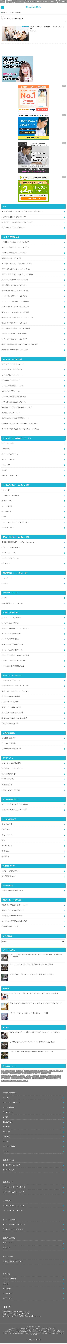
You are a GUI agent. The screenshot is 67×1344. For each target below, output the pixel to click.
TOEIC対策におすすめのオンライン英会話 (16, 269)
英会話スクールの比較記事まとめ (13, 1230)
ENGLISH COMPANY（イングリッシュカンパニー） (19, 542)
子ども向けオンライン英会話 (11, 749)
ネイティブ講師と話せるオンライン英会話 (16, 248)
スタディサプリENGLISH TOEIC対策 (14, 810)
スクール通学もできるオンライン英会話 (15, 307)
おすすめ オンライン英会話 (9, 1076)
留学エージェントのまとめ (11, 790)
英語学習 (4, 1071)
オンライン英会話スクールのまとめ (14, 661)
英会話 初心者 (29, 1076)
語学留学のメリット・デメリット (13, 769)
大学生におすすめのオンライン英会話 (14, 339)
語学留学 (6, 1117)
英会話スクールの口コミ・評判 (12, 713)
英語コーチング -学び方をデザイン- (14, 228)
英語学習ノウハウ (58, 1)
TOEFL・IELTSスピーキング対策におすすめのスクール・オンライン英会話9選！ (34, 1032)
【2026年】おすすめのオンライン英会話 (15, 242)
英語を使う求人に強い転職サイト (13, 911)
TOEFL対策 (36, 1)
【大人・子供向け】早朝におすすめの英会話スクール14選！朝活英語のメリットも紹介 (36, 1004)
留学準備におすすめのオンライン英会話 (15, 350)
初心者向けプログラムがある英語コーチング (17, 408)
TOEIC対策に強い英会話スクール (13, 365)
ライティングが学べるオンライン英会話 (15, 302)
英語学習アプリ (25, 1)
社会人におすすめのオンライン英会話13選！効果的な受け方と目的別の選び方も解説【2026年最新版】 (35, 956)
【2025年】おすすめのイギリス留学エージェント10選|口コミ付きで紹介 (32, 1042)
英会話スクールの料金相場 (11, 697)
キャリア (64, 1)
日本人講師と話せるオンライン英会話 (14, 286)
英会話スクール (8, 1)
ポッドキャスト (7, 846)
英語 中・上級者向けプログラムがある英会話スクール (20, 424)
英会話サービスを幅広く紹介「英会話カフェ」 (17, 1314)
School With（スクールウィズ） (12, 604)
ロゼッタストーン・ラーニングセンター (15, 523)
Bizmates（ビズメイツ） (10, 454)
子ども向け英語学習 (9, 1147)
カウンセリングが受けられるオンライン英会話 (17, 318)
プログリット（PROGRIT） (11, 548)
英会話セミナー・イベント (11, 1103)
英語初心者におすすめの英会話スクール (15, 418)
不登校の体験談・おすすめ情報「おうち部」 (16, 1312)
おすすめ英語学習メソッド (11, 871)
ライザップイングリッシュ (11, 559)
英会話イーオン (7, 501)
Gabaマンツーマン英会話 (10, 496)
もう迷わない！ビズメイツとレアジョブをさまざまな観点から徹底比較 (31, 975)
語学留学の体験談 (8, 780)
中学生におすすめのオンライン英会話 (14, 334)
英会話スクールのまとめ (10, 724)
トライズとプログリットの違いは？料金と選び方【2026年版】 (28, 1013)
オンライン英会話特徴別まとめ (12, 645)
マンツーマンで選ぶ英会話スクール (14, 397)
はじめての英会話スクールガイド (13, 1192)
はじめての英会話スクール (11, 681)
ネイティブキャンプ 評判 (24, 1079)
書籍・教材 (5, 852)
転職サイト (6, 1248)
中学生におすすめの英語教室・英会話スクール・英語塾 (20, 429)
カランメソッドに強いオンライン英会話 (15, 280)
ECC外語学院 (6, 512)
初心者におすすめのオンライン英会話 (14, 323)
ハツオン (5, 584)
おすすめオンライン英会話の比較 (13, 666)
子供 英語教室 (56, 1079)
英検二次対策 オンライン (8, 1074)
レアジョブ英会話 (8, 444)
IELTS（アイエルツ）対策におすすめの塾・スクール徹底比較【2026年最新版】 (34, 994)
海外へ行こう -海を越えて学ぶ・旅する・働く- (17, 223)
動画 (3, 841)
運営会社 (6, 1284)
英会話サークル (7, 835)
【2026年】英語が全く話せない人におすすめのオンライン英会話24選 (31, 965)
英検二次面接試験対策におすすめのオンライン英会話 (19, 345)
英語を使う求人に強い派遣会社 (12, 916)
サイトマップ (7, 1299)
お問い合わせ (7, 1289)
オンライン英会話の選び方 (11, 639)
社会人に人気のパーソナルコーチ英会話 (15, 686)
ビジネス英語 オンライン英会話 (32, 1071)
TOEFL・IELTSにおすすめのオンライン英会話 (17, 275)
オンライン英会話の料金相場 (11, 634)
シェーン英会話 (7, 507)
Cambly (4, 471)
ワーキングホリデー (47, 1079)
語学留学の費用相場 (8, 774)
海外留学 (58, 1076)
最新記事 (6, 1098)
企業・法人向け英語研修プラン (12, 891)
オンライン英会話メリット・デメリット (15, 629)
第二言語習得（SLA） (9, 877)
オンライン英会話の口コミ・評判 (13, 650)
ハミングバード (7, 578)
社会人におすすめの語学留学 (11, 763)
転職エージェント (8, 1243)
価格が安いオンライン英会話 (11, 259)
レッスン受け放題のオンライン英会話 (14, 296)
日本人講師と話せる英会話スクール (14, 402)
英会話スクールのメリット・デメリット (15, 692)
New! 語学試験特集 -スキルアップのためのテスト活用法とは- (22, 212)
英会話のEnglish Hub (35, 1340)
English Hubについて (9, 1279)
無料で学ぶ (5, 857)
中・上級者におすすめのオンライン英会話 (16, 329)
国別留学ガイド (7, 785)
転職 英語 (17, 1081)
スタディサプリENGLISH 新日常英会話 (15, 805)
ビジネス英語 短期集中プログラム (13, 386)
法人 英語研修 (24, 1081)
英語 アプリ (14, 1079)
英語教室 (36, 1076)
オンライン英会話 (13, 1)
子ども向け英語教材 (8, 738)
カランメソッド (21, 1076)
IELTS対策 (42, 1)
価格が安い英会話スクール (11, 392)
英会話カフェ (6, 830)
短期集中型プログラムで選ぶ (11, 381)
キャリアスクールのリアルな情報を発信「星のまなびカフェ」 (22, 1316)
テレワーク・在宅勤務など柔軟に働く (14, 922)
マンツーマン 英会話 (35, 1074)
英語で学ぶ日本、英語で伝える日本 (14, 217)
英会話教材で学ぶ (8, 825)
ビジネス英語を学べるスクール (12, 375)
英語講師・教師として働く (11, 927)
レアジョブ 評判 (36, 1079)
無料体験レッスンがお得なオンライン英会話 (17, 264)
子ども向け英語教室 (8, 744)
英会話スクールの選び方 (10, 702)
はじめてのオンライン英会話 (11, 618)
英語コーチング (6, 1079)
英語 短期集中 (11, 1071)
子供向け (53, 1)
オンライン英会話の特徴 (10, 623)
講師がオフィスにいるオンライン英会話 (15, 313)
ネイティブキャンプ (8, 460)
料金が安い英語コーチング (11, 413)
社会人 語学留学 (45, 1071)
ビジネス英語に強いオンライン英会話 (14, 253)
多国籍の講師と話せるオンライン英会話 (15, 291)
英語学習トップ (2, 1)
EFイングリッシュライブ (10, 476)
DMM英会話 (6, 449)
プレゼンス (5, 564)
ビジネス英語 (19, 1071)
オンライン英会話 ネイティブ (47, 1076)
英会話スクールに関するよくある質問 (14, 718)
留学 (20, 1)
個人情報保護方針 (8, 1294)
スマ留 (4, 598)
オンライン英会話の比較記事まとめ (14, 1225)
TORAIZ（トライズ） (9, 553)
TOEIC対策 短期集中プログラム (12, 370)
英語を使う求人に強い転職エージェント (15, 905)
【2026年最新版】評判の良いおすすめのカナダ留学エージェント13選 (31, 1052)
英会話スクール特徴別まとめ (11, 708)
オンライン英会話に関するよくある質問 (15, 656)
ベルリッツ (5, 490)
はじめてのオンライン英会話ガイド (14, 1187)
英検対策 (47, 1)
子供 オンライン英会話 (7, 1081)
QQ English (6, 465)
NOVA (4, 517)
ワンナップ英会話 (8, 528)
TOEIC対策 (30, 1)
